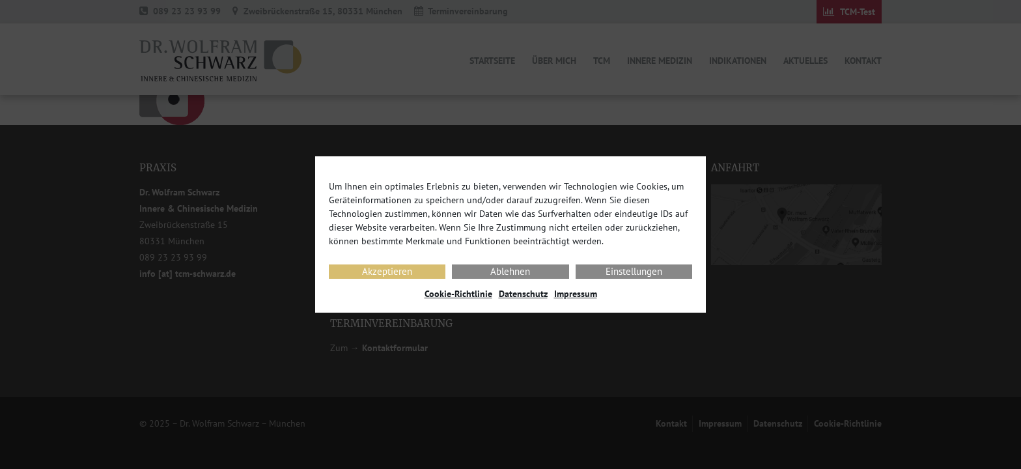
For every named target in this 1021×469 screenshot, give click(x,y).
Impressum (575, 294)
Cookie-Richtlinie (458, 294)
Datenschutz (523, 294)
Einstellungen (634, 271)
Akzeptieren (387, 271)
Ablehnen (510, 271)
